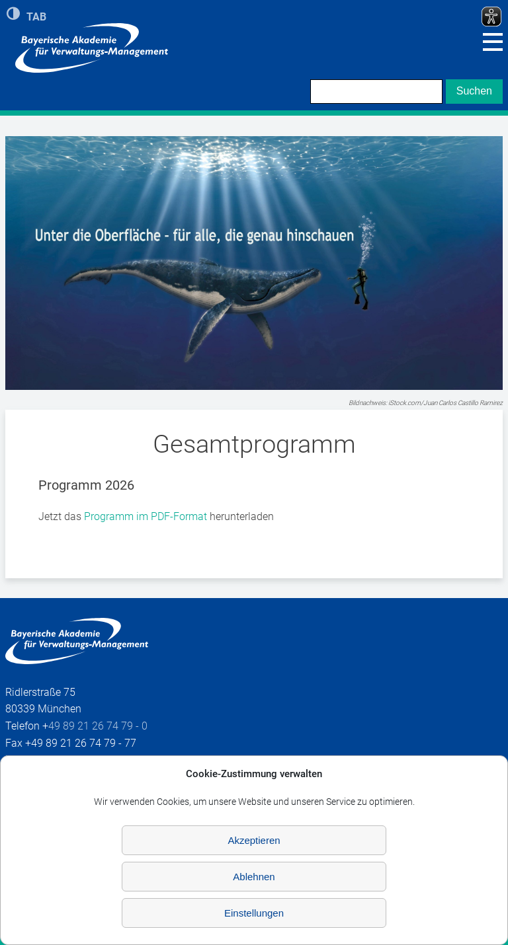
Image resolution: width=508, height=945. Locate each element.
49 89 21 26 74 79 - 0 (98, 726)
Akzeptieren (254, 840)
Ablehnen (254, 876)
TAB (36, 16)
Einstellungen (254, 913)
